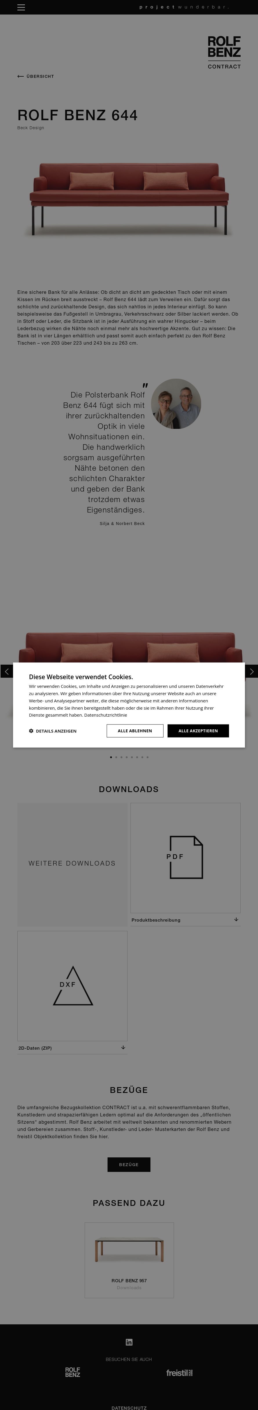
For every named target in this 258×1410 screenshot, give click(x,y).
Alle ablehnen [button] (135, 730)
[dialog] (129, 705)
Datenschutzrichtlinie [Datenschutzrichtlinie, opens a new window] (105, 715)
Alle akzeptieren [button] (198, 730)
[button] (53, 731)
